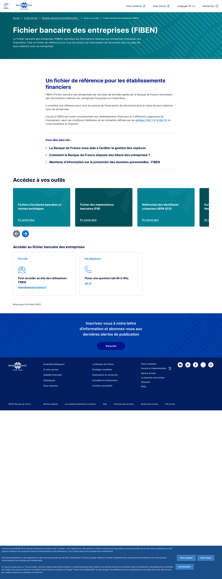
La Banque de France (103, 532)
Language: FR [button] (186, 6)
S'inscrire (111, 514)
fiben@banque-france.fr (32, 456)
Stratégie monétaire (102, 538)
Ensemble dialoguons (53, 532)
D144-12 (162, 120)
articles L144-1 (144, 120)
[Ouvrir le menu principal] (6, 6)
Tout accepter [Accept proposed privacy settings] (186, 558)
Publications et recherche (105, 543)
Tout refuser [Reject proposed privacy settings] (205, 558)
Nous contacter (148, 532)
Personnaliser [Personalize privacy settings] (185, 567)
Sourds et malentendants (153, 537)
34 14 (88, 452)
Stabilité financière (52, 543)
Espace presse (148, 541)
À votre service (50, 538)
